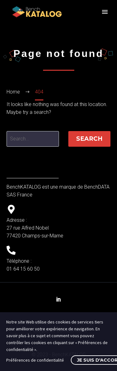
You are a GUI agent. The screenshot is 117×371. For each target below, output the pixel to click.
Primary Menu (105, 12)
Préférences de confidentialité (35, 360)
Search (89, 138)
